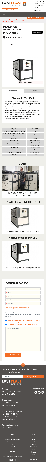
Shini (33, 439)
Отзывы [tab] (34, 91)
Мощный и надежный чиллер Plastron (23, 231)
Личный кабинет (38, 389)
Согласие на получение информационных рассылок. (22, 324)
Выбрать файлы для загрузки (17, 308)
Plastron (33, 444)
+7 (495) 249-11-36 (38, 7)
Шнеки (12, 451)
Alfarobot (33, 447)
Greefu (33, 454)
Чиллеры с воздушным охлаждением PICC (23, 268)
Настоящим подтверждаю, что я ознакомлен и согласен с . (24, 321)
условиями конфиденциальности (17, 322)
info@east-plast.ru (38, 10)
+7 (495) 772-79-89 (38, 3)
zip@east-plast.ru (8, 419)
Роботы (12, 446)
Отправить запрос (10, 10)
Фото (13, 45)
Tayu (33, 449)
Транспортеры (12, 449)
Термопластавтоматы (12, 439)
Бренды (33, 435)
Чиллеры (34, 20)
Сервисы (33, 460)
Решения (12, 460)
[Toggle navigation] (4, 14)
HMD (33, 442)
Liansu (33, 452)
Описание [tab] (13, 91)
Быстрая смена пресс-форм (12, 456)
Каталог (4, 20)
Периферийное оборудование (19, 20)
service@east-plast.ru (9, 417)
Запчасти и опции (12, 454)
